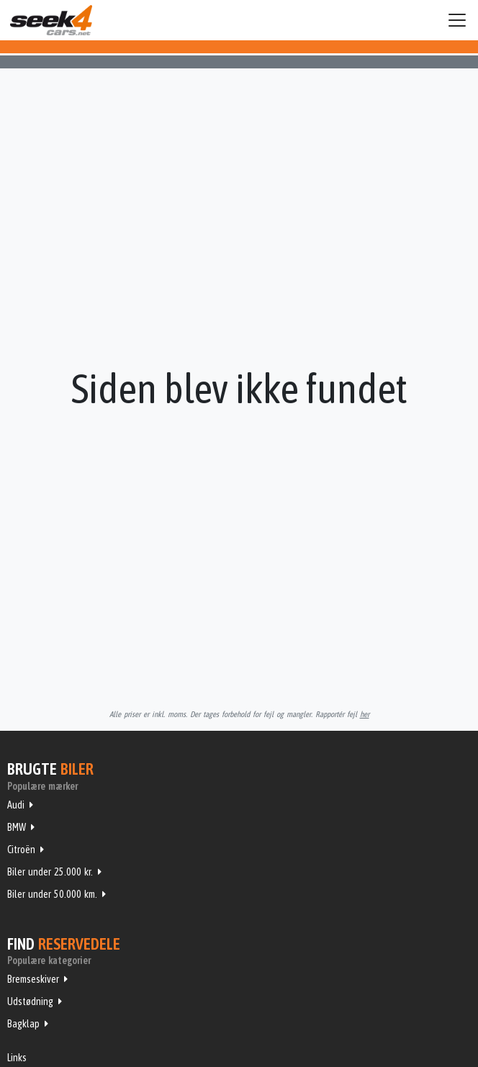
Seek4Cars (51, 20)
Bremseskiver (33, 979)
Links (17, 1057)
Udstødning (30, 1001)
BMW (16, 827)
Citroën (21, 849)
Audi (15, 805)
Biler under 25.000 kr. (50, 872)
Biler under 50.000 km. (52, 894)
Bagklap (23, 1024)
